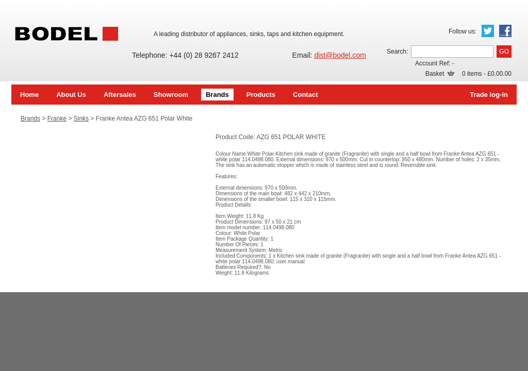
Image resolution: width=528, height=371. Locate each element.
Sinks (81, 118)
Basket (439, 73)
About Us (71, 94)
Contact (305, 94)
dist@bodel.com (340, 55)
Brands (217, 94)
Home (29, 94)
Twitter (488, 31)
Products (260, 94)
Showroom (171, 94)
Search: (397, 51)
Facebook (505, 31)
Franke (57, 118)
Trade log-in (489, 94)
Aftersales (120, 94)
